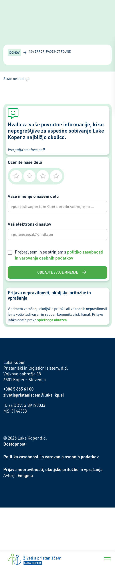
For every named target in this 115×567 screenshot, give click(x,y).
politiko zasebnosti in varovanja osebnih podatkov (59, 255)
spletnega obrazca (52, 319)
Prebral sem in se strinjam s (59, 255)
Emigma (25, 475)
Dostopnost (14, 444)
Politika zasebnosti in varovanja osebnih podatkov (51, 456)
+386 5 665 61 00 (18, 389)
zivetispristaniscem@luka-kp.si (33, 395)
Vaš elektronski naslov (29, 224)
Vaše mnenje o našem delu (33, 196)
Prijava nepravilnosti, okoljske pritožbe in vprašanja (53, 469)
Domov (14, 52)
